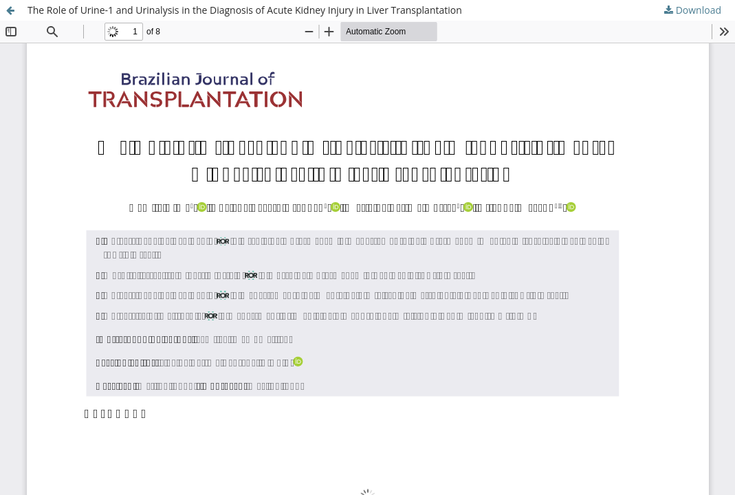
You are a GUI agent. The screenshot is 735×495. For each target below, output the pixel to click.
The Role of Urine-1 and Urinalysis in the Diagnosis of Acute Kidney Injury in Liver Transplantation (245, 9)
